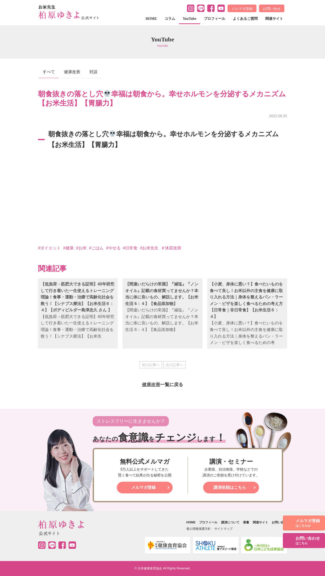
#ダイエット (49, 248)
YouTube (189, 19)
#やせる (113, 248)
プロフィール (214, 19)
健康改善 (72, 72)
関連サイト (274, 19)
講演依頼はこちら (230, 487)
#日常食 (130, 248)
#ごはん (96, 248)
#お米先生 (149, 248)
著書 (246, 522)
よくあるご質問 (245, 19)
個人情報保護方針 (198, 528)
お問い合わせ (308, 540)
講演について (230, 522)
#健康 (68, 248)
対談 (93, 72)
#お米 (81, 248)
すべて (49, 72)
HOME (151, 19)
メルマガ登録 (242, 9)
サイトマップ (223, 528)
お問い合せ (272, 9)
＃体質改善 (171, 248)
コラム (170, 19)
